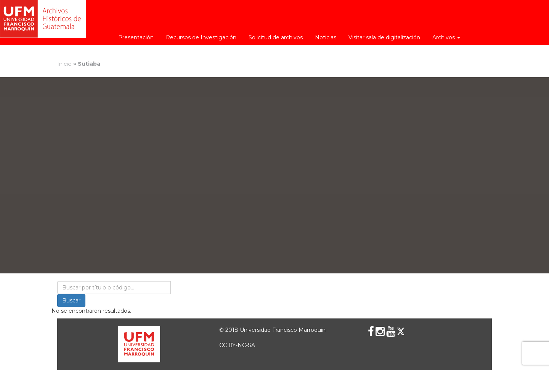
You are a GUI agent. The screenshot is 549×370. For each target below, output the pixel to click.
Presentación (136, 37)
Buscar (71, 300)
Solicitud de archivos (276, 37)
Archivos (446, 37)
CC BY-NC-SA (237, 345)
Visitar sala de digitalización (384, 37)
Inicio (64, 63)
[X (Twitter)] (401, 331)
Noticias (325, 37)
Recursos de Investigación (201, 37)
